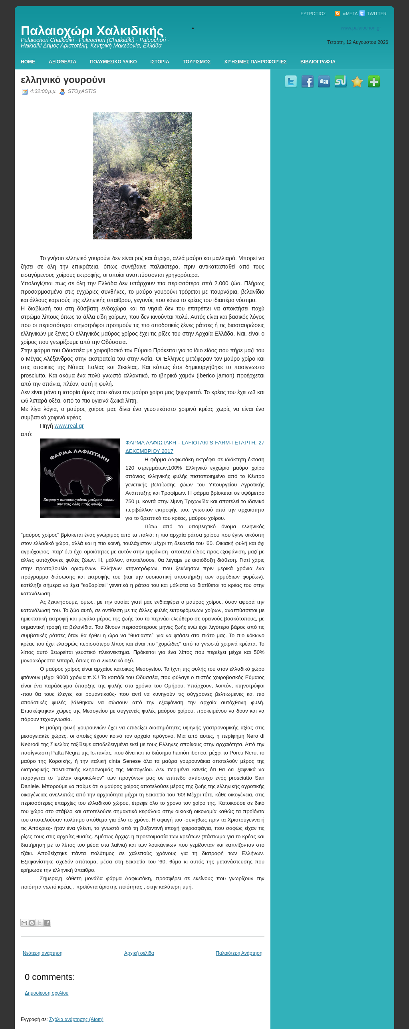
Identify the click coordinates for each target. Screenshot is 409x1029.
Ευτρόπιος (313, 13)
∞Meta (346, 13)
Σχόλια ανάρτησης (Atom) (76, 1019)
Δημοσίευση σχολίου (46, 993)
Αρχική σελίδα (139, 953)
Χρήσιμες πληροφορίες (255, 62)
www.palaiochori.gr (361, 28)
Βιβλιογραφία (318, 62)
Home (28, 62)
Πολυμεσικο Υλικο (113, 62)
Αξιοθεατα (62, 62)
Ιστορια (160, 62)
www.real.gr (69, 426)
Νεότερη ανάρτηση (42, 953)
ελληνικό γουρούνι (63, 79)
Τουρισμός (197, 62)
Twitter (373, 13)
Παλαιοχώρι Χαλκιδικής (92, 31)
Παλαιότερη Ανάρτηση (239, 953)
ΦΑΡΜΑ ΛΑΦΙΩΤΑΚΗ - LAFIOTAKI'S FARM (177, 443)
